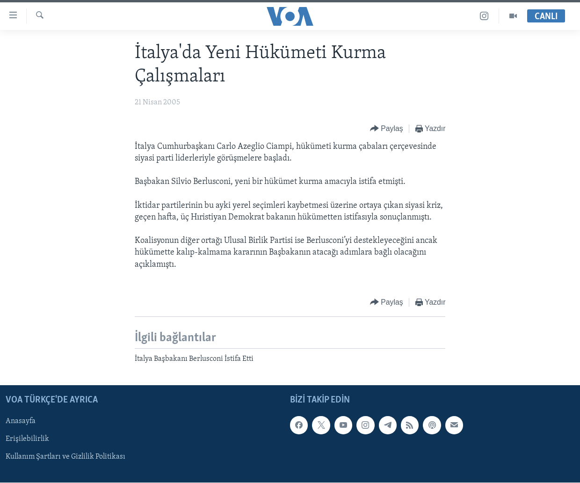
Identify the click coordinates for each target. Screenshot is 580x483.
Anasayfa (21, 421)
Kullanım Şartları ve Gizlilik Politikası (65, 457)
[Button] (386, 129)
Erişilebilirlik (27, 439)
